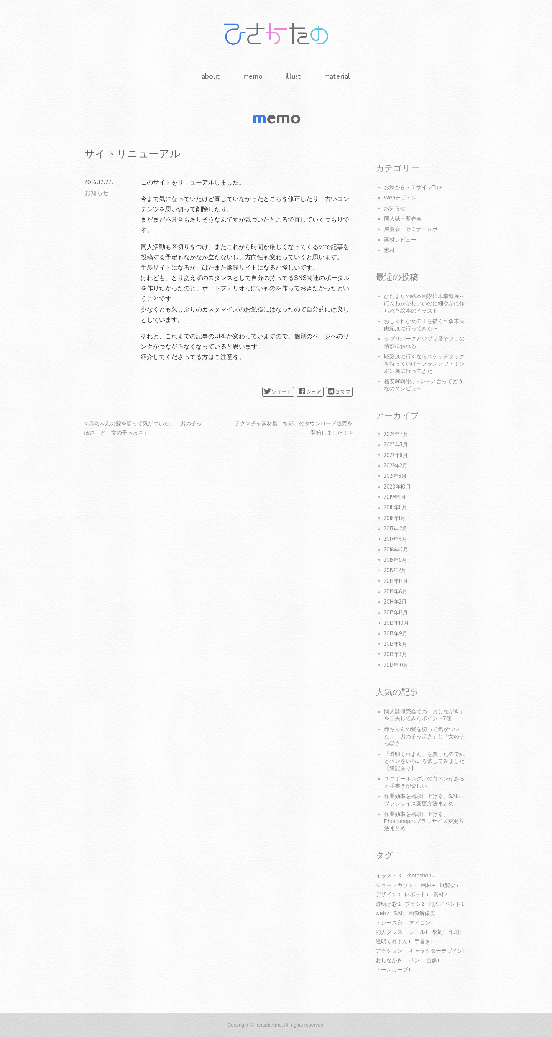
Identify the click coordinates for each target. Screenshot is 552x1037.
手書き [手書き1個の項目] (423, 941)
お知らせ (96, 192)
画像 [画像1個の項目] (432, 960)
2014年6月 (395, 591)
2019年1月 (395, 497)
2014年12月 (396, 581)
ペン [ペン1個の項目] (415, 960)
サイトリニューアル (132, 154)
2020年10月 (397, 487)
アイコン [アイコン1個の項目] (421, 923)
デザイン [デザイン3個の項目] (388, 894)
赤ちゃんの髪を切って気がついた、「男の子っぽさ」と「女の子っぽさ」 (424, 736)
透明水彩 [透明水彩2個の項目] (388, 904)
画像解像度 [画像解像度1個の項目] (423, 913)
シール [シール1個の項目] (418, 932)
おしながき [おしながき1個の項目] (390, 960)
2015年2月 (395, 570)
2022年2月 (395, 465)
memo (253, 76)
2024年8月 (396, 434)
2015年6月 (395, 560)
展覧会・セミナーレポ (411, 229)
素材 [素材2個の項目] (440, 894)
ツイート (278, 391)
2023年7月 (396, 444)
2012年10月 (396, 665)
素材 (389, 250)
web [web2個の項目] (382, 913)
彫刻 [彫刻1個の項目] (438, 932)
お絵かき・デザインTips (413, 187)
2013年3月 (395, 654)
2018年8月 (395, 507)
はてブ (339, 391)
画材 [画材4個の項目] (428, 885)
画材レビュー (400, 240)
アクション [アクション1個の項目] (390, 951)
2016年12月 (396, 549)
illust (293, 76)
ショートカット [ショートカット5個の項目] (396, 885)
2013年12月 (396, 612)
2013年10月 (396, 623)
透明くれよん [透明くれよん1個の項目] (393, 941)
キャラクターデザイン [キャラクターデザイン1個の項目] (437, 951)
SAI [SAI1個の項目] (398, 913)
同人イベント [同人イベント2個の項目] (446, 904)
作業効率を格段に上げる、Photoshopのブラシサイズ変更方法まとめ (424, 821)
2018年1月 (395, 518)
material (337, 76)
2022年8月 (396, 455)
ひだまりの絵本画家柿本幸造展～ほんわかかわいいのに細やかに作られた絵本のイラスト (424, 303)
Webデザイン (400, 197)
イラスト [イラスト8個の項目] (388, 875)
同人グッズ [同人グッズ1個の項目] (390, 932)
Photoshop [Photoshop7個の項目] (420, 875)
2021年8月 (395, 476)
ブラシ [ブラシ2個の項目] (414, 904)
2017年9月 (395, 539)
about (211, 76)
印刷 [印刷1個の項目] (455, 932)
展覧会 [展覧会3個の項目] (449, 885)
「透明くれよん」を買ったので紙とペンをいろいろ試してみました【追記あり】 (424, 761)
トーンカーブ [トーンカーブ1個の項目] (393, 969)
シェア (310, 391)
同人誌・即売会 (403, 219)
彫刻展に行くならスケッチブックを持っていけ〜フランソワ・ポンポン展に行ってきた (424, 363)
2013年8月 (395, 644)
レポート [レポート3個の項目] (416, 894)
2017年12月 (395, 528)
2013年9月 (395, 633)
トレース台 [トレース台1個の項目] (390, 923)
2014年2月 (395, 602)
